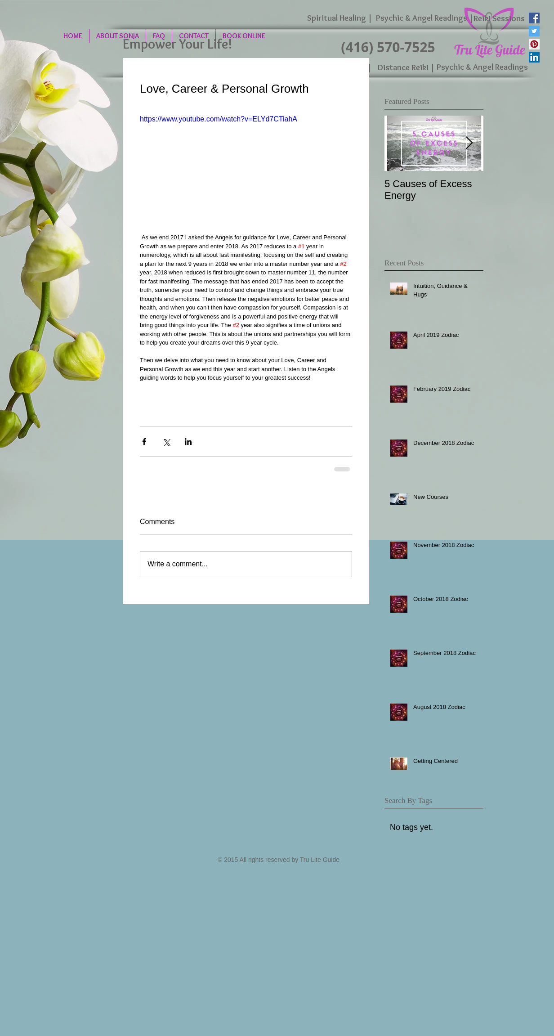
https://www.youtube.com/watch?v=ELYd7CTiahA (218, 119)
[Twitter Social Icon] (534, 31)
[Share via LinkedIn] (188, 441)
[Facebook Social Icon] (534, 18)
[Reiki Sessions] (499, 18)
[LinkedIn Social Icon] (534, 57)
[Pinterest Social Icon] (534, 44)
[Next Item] (469, 143)
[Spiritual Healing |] (340, 17)
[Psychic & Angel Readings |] (424, 18)
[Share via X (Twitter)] (166, 441)
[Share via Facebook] (144, 441)
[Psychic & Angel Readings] (482, 67)
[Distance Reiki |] (406, 67)
